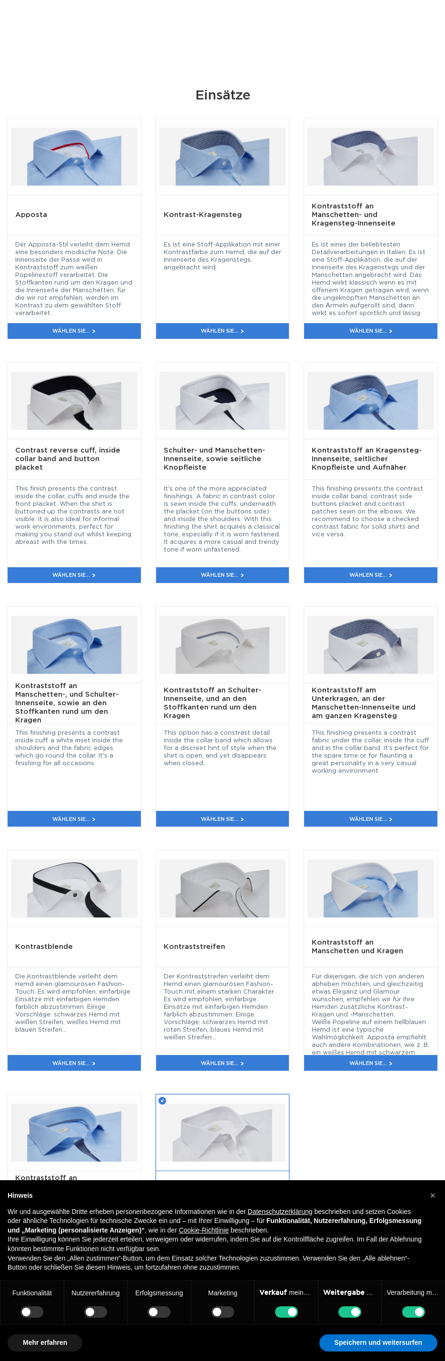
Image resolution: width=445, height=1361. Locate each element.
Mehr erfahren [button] (45, 1342)
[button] (432, 1195)
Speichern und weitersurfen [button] (378, 1342)
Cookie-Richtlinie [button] (204, 1230)
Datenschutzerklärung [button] (279, 1211)
